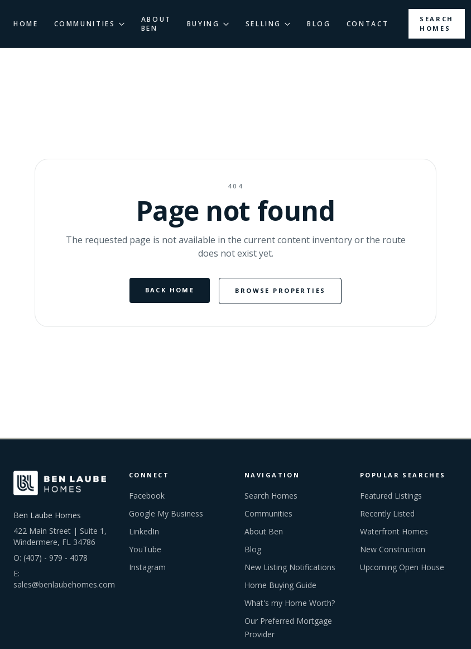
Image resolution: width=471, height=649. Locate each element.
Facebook (147, 495)
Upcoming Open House (402, 567)
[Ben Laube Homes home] (59, 483)
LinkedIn (144, 531)
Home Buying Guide (280, 585)
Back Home (170, 290)
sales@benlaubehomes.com (64, 584)
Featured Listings (391, 495)
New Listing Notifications (289, 567)
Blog (252, 549)
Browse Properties (280, 290)
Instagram (147, 567)
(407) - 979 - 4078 (55, 557)
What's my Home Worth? (289, 603)
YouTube (145, 549)
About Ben (263, 531)
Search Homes (437, 23)
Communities (268, 513)
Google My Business (166, 513)
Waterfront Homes (394, 531)
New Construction (392, 549)
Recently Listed (387, 513)
